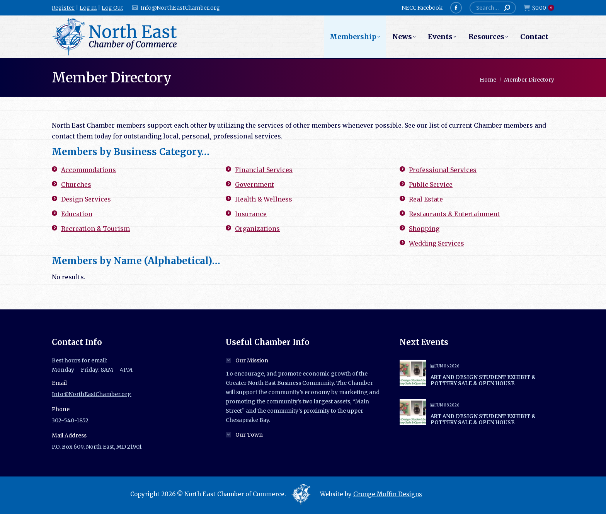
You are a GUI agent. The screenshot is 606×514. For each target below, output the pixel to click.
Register (63, 7)
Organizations (257, 228)
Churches (76, 184)
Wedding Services (436, 243)
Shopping (424, 228)
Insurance (251, 214)
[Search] (493, 8)
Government (254, 184)
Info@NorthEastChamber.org (175, 8)
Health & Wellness (263, 199)
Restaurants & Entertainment (454, 214)
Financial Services (264, 170)
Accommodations (88, 170)
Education (76, 214)
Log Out (112, 7)
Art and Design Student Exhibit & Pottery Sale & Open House (483, 380)
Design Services (86, 199)
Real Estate (426, 199)
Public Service (431, 184)
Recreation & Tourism (95, 228)
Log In (88, 7)
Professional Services (443, 170)
